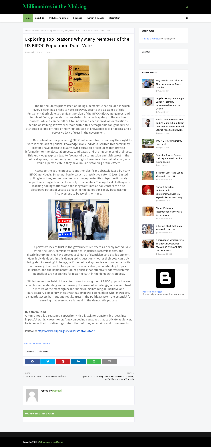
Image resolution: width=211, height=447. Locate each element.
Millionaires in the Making (51, 442)
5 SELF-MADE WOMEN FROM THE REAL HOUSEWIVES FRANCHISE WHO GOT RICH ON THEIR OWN (170, 245)
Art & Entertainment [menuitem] (58, 18)
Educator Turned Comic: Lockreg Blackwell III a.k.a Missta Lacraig (169, 158)
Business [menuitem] (77, 18)
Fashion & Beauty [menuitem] (95, 18)
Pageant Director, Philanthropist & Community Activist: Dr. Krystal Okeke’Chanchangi (169, 192)
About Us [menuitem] (39, 18)
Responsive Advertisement (37, 343)
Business (35, 31)
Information (43, 351)
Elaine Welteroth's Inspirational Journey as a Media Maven (169, 212)
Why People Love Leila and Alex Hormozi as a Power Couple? (169, 84)
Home (27, 31)
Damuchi (31, 52)
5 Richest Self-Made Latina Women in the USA (169, 174)
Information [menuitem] (114, 18)
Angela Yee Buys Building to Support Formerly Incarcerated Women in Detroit (170, 103)
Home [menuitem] (28, 18)
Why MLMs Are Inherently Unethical (169, 142)
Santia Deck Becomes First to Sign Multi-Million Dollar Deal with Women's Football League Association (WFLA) (170, 124)
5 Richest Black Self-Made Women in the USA (169, 228)
